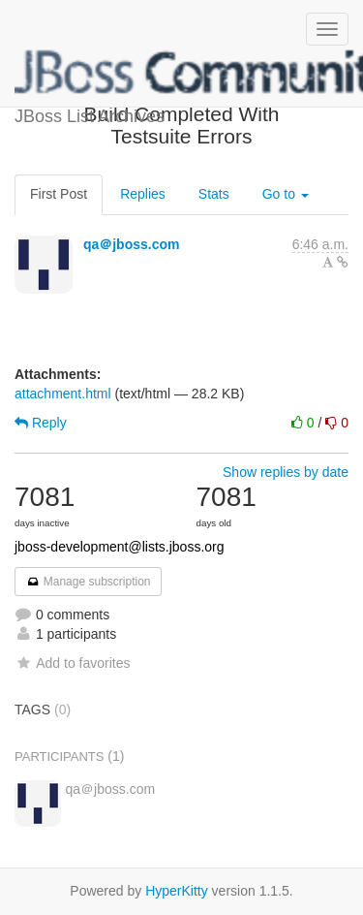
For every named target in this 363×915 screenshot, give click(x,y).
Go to (285, 194)
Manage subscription (88, 581)
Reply (41, 422)
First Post (58, 194)
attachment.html (63, 393)
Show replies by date (285, 472)
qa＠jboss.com (131, 244)
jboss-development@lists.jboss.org (120, 546)
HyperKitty (176, 891)
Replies (143, 194)
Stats (213, 194)
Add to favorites (72, 663)
